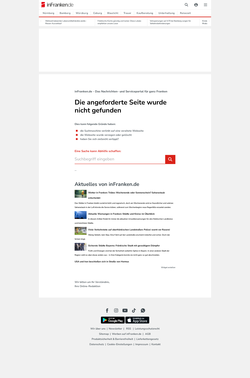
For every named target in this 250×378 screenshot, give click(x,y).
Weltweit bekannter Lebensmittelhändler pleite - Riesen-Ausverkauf (66, 22)
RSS (128, 328)
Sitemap (104, 334)
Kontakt (156, 344)
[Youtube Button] (125, 310)
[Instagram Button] (116, 311)
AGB (148, 334)
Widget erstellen (168, 267)
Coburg (97, 13)
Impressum (141, 344)
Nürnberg (48, 13)
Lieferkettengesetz (147, 339)
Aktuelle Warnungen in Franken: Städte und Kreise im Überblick (121, 213)
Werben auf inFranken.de (126, 334)
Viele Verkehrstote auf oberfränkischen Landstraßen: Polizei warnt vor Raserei (129, 229)
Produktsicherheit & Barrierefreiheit (112, 339)
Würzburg (82, 13)
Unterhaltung (166, 13)
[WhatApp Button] (143, 310)
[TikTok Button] (134, 310)
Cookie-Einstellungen (119, 344)
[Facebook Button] (107, 310)
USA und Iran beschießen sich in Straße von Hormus (102, 261)
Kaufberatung (145, 13)
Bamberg (65, 13)
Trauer (128, 13)
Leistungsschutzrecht (147, 328)
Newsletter (115, 328)
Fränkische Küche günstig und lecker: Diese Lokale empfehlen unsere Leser (119, 22)
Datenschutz (96, 344)
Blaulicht (112, 13)
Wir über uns (98, 328)
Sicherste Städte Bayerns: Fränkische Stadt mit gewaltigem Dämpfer (124, 245)
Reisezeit (185, 13)
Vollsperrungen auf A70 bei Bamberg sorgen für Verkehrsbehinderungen (170, 22)
